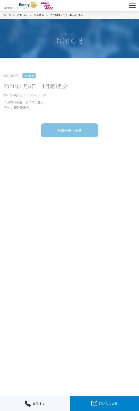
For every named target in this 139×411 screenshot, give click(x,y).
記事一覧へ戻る (69, 130)
